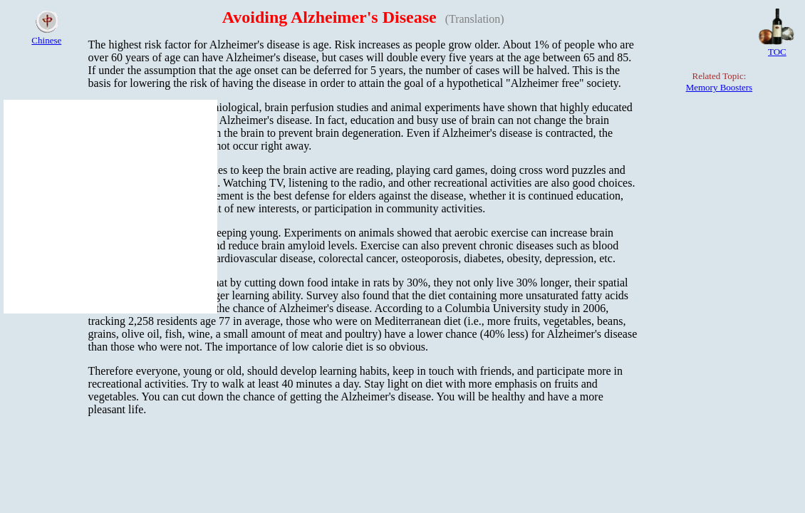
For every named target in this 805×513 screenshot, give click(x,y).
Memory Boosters (719, 87)
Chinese (46, 40)
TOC (777, 51)
